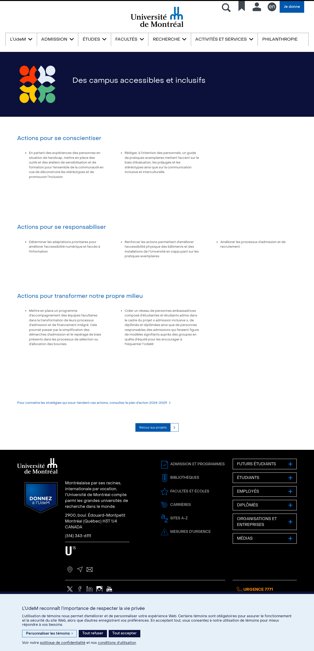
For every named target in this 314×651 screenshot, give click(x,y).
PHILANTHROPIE (280, 39)
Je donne (292, 6)
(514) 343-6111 (78, 547)
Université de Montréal (157, 26)
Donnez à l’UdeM (41, 509)
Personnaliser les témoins (49, 633)
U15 (70, 563)
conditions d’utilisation (117, 642)
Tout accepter (124, 633)
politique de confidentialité (62, 642)
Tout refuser (92, 633)
